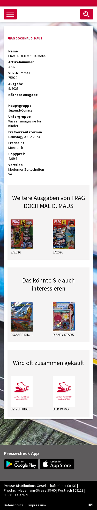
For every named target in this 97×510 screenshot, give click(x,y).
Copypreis (17, 153)
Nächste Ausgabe (23, 94)
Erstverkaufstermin (25, 132)
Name (13, 51)
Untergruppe (19, 116)
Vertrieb (15, 164)
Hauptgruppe (20, 105)
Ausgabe (15, 83)
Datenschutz (13, 505)
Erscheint (16, 143)
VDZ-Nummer (19, 73)
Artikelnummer (21, 62)
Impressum (37, 505)
